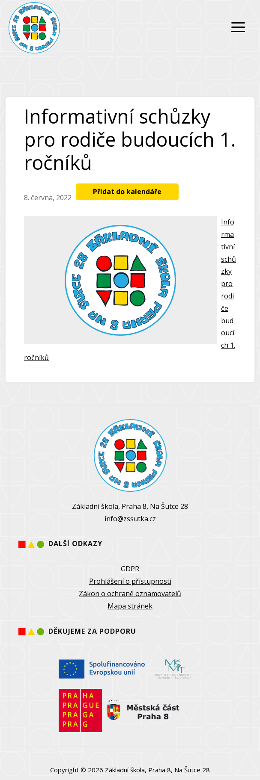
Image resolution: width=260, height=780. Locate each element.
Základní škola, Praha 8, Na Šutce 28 (157, 769)
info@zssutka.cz (130, 518)
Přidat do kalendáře (127, 191)
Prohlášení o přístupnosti (130, 581)
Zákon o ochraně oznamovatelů (130, 593)
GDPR (130, 568)
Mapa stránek (130, 606)
